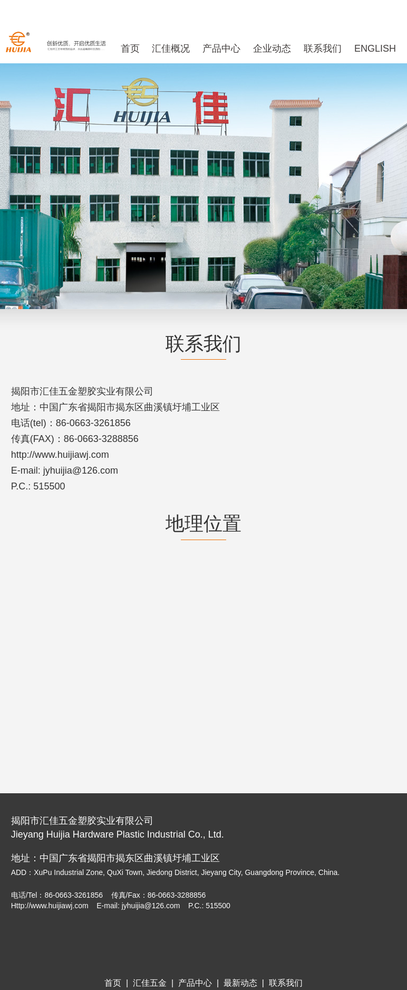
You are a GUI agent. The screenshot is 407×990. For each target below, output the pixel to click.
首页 (130, 48)
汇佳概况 (171, 48)
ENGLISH (375, 48)
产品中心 (221, 48)
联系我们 (323, 48)
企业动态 (272, 48)
